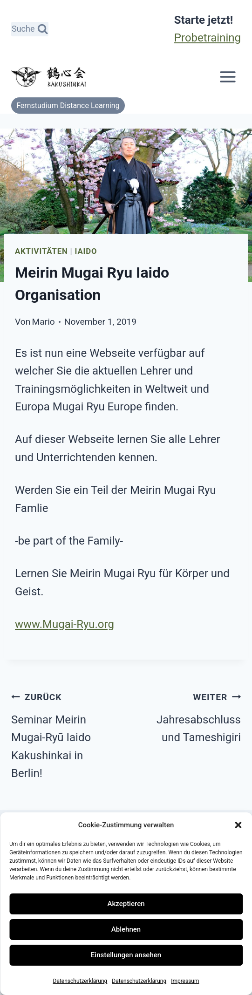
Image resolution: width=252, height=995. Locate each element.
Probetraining (207, 37)
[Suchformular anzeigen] (29, 29)
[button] (238, 825)
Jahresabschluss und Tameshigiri (189, 716)
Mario (43, 321)
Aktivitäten (41, 251)
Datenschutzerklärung (80, 981)
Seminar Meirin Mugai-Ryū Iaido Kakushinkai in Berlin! (63, 734)
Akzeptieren (125, 904)
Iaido (86, 251)
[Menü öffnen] (227, 77)
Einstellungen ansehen (126, 955)
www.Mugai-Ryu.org (64, 624)
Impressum (185, 981)
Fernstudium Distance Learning (68, 105)
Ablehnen (126, 929)
